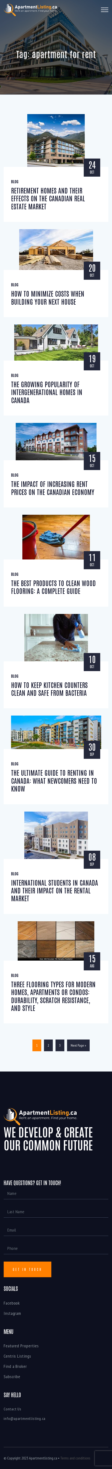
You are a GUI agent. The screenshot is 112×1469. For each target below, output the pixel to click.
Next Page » (78, 1045)
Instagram (12, 1313)
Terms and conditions (75, 1458)
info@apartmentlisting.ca (24, 1418)
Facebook (12, 1303)
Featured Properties (21, 1346)
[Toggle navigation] (104, 9)
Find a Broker (15, 1366)
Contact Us (12, 1408)
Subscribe (12, 1376)
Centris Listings (17, 1356)
